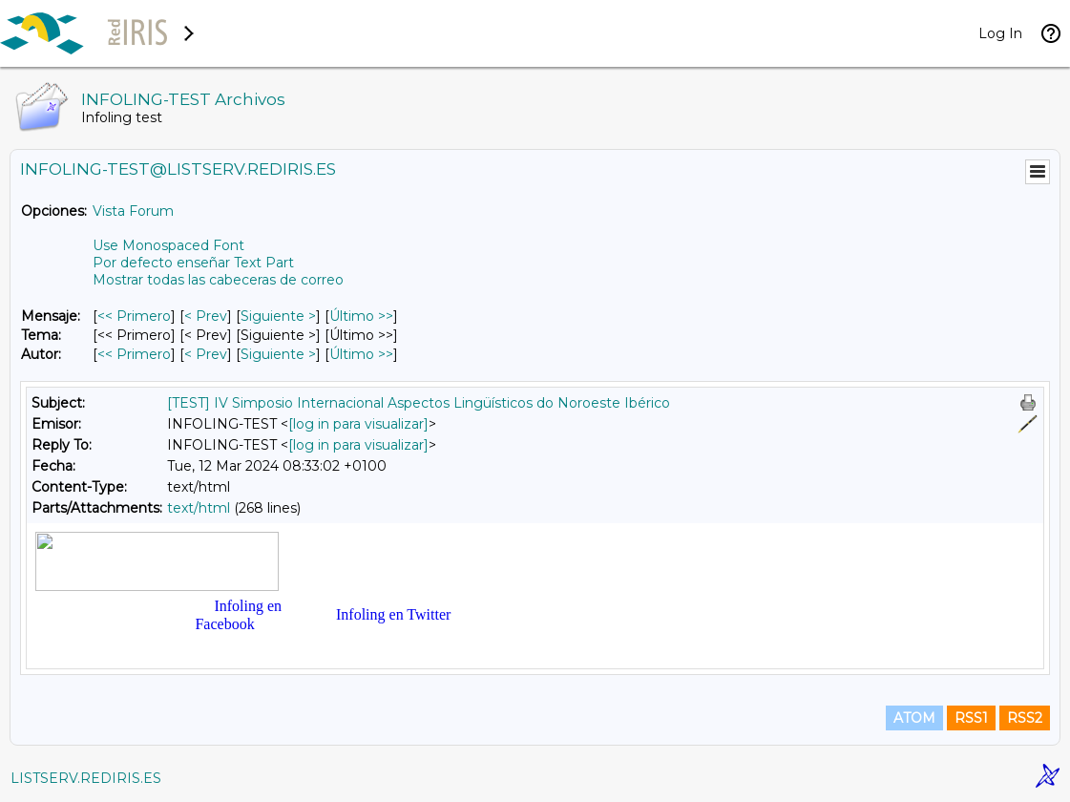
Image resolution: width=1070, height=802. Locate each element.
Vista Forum (133, 211)
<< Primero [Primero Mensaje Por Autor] (134, 354)
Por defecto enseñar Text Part (193, 262)
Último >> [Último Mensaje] (361, 316)
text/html (198, 508)
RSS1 (971, 718)
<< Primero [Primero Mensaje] (134, 316)
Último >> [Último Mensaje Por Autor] (361, 354)
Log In (1000, 33)
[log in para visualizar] (358, 424)
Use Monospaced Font (168, 245)
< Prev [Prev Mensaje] (205, 316)
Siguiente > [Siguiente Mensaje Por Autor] (278, 354)
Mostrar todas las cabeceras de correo (218, 279)
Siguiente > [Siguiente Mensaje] (278, 316)
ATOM (914, 718)
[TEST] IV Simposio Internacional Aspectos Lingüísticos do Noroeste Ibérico (418, 403)
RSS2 (1024, 718)
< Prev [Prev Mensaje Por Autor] (205, 354)
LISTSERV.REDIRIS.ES (85, 778)
